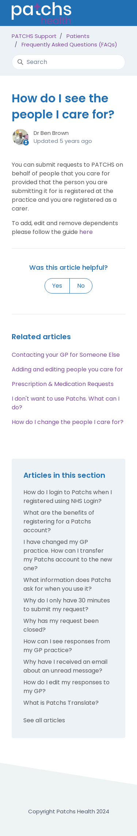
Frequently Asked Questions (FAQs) (69, 44)
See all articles (44, 720)
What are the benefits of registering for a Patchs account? (58, 521)
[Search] (68, 62)
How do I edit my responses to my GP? (66, 686)
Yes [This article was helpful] (57, 285)
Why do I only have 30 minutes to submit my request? (66, 604)
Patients (78, 36)
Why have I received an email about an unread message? (65, 666)
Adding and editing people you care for (67, 369)
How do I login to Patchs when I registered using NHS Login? (67, 496)
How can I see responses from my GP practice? (66, 645)
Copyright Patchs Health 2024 (68, 811)
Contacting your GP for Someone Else (66, 355)
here (86, 232)
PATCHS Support (34, 36)
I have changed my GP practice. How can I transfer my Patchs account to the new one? (67, 555)
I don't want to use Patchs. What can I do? (65, 403)
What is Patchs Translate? (61, 703)
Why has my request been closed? (61, 625)
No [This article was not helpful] (81, 285)
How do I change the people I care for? (67, 422)
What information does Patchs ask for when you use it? (67, 584)
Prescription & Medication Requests (63, 384)
